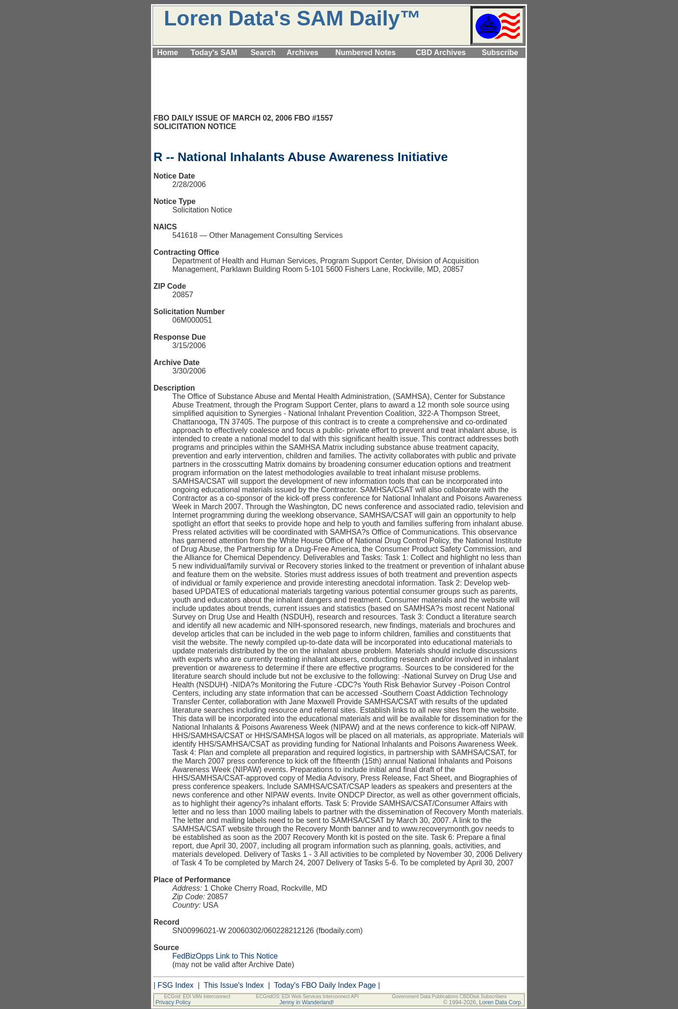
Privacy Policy (173, 1002)
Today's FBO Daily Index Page (325, 985)
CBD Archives (441, 53)
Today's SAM (214, 53)
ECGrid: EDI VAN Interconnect (197, 996)
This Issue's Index (234, 985)
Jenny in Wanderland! (306, 1002)
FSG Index (176, 985)
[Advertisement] (339, 63)
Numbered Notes (365, 53)
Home (167, 53)
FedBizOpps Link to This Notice (225, 956)
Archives (303, 53)
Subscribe (500, 53)
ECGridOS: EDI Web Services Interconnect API (307, 996)
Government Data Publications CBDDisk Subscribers (449, 996)
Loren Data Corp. (501, 1002)
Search (262, 53)
